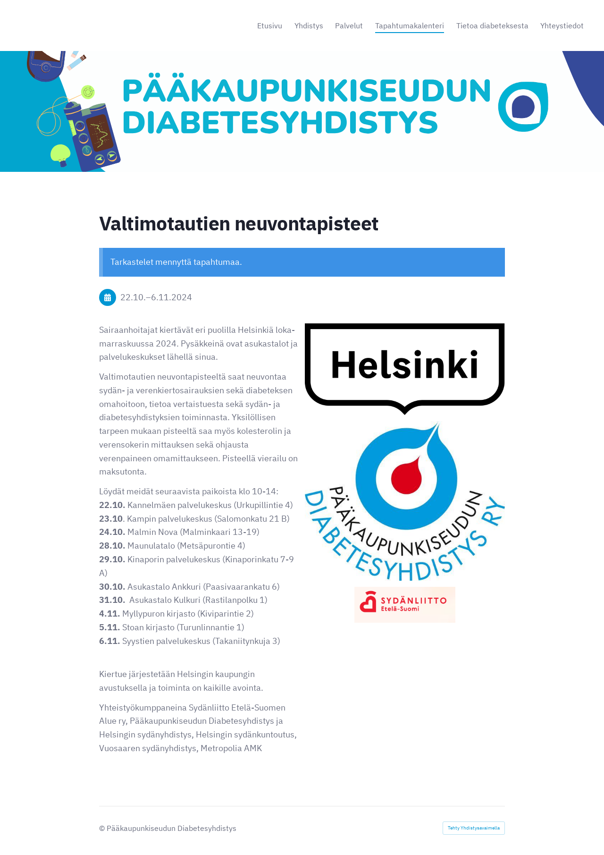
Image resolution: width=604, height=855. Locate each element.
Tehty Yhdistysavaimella (474, 828)
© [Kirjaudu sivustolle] (103, 828)
